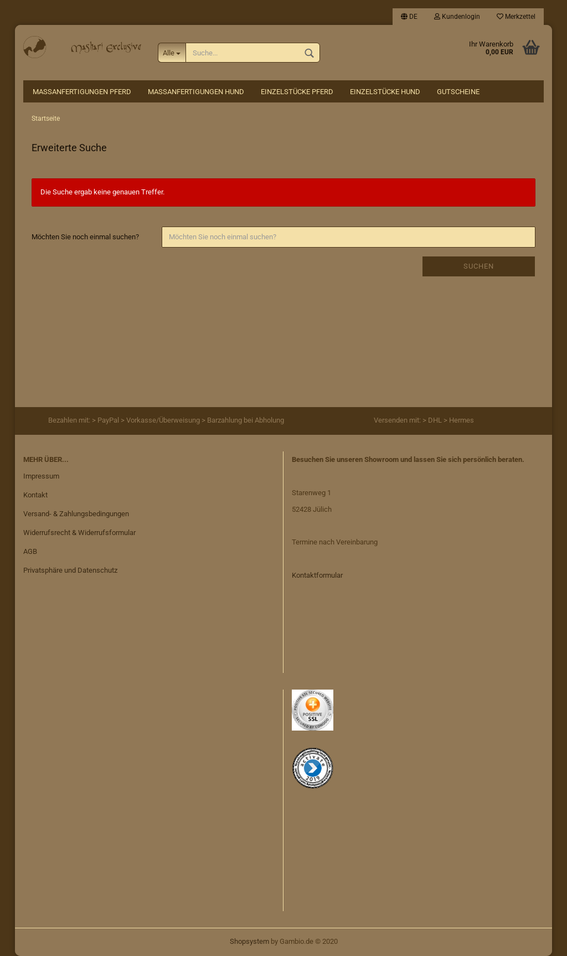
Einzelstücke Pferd (297, 92)
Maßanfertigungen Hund (196, 92)
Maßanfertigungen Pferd (82, 92)
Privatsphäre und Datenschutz (70, 570)
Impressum (41, 476)
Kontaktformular (317, 575)
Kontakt (35, 495)
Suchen (478, 266)
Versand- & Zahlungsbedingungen (76, 514)
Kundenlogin (457, 16)
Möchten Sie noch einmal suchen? (85, 237)
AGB (30, 551)
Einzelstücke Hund (385, 92)
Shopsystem (249, 941)
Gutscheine (458, 92)
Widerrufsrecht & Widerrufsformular (79, 532)
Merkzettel (516, 16)
